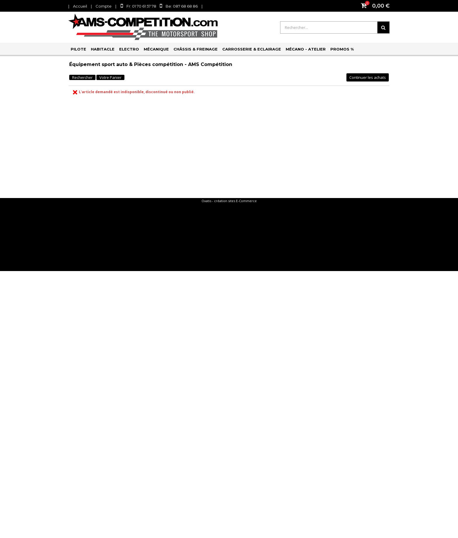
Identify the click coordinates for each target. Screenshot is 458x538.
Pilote (78, 49)
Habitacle (102, 49)
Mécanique (156, 49)
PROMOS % (342, 49)
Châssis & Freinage (196, 49)
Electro (129, 49)
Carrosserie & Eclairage (251, 49)
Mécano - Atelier (306, 49)
